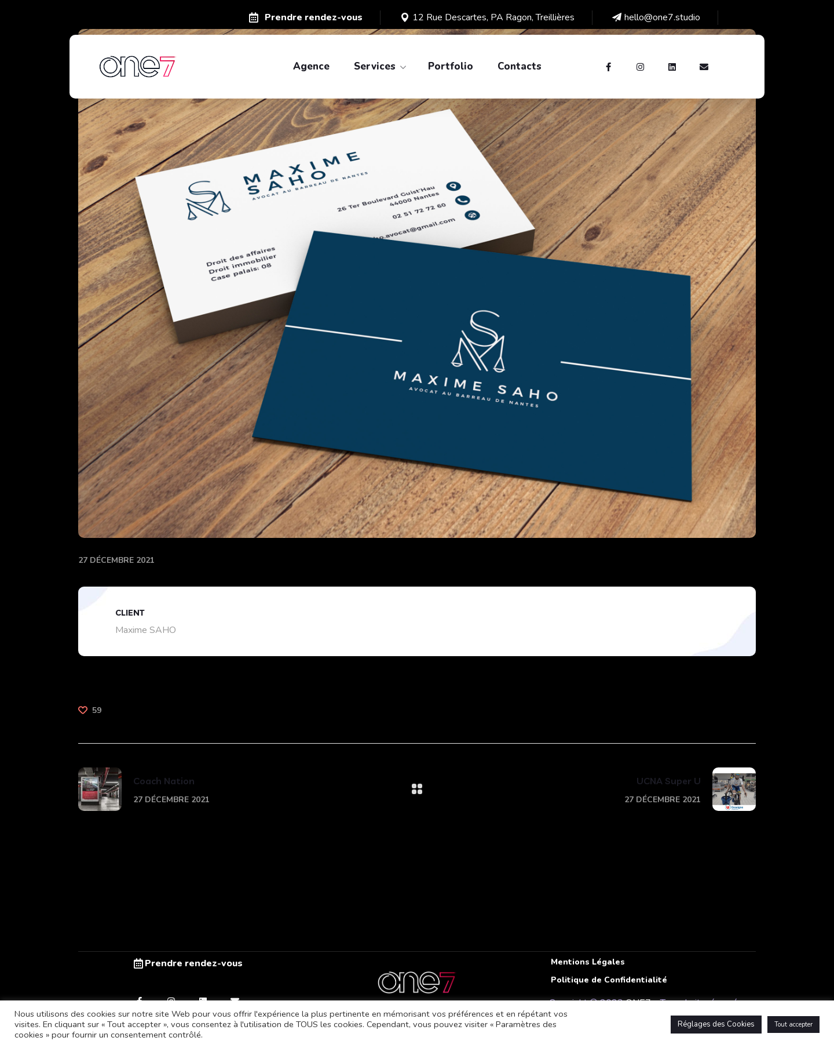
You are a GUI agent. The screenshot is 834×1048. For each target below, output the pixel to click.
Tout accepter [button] (793, 1024)
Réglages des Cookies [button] (716, 1024)
